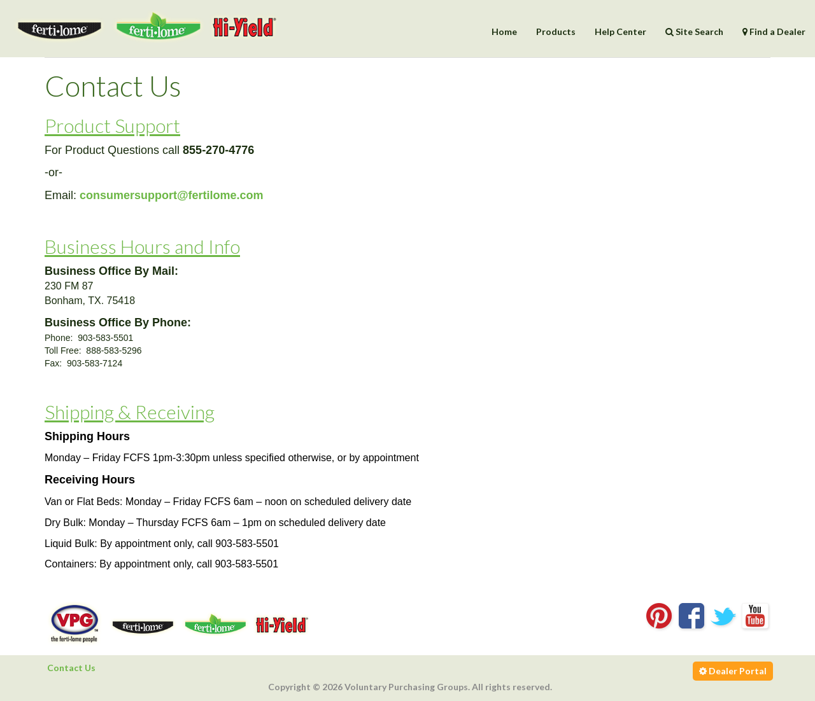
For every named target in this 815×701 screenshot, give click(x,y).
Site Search (694, 31)
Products (556, 31)
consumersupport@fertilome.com (172, 195)
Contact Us (71, 667)
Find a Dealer (773, 31)
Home (504, 31)
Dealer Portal (733, 670)
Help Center (620, 31)
